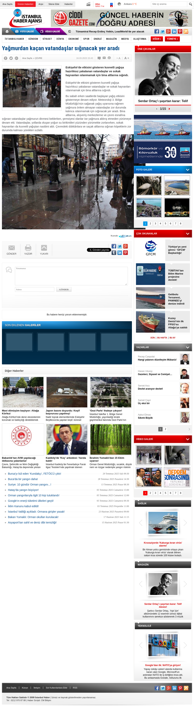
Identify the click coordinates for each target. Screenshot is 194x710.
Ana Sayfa (7, 4)
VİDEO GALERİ (144, 439)
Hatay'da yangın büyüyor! (23, 489)
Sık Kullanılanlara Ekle (56, 688)
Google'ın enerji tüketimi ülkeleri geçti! (31, 500)
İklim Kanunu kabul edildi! (23, 506)
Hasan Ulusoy (158, 373)
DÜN (153, 338)
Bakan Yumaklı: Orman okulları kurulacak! (33, 517)
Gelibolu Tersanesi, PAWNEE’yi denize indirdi (176, 299)
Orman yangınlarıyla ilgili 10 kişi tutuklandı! (33, 495)
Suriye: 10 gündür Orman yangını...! (29, 484)
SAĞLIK (142, 503)
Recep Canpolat (158, 358)
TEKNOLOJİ (144, 626)
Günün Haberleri (25, 4)
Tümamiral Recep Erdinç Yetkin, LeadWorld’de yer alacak (110, 31)
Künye (25, 688)
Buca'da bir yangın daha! (23, 479)
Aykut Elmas (158, 416)
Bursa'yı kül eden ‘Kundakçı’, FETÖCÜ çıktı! (34, 473)
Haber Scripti (34, 700)
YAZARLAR (142, 347)
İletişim (37, 688)
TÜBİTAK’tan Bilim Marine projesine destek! (176, 275)
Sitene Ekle (53, 4)
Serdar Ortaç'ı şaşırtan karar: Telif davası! (163, 102)
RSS (75, 688)
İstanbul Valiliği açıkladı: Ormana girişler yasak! (36, 511)
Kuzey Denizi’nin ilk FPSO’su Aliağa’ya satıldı (177, 323)
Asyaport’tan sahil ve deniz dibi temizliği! (32, 522)
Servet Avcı (158, 387)
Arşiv (40, 4)
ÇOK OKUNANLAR (146, 233)
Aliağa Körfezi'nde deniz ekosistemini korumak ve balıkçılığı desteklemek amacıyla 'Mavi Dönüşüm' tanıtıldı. (23, 415)
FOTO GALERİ (144, 169)
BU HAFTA (162, 338)
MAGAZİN (143, 564)
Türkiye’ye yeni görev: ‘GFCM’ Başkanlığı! (177, 249)
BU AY (172, 338)
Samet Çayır (158, 402)
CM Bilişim (46, 700)
